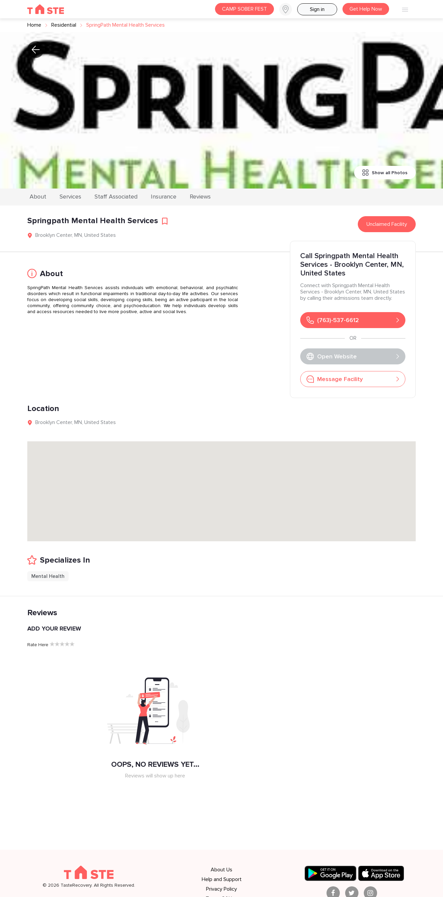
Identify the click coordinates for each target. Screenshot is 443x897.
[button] (288, 9)
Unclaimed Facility (386, 224)
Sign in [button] (317, 9)
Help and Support (222, 879)
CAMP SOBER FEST (244, 9)
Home (34, 25)
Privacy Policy (221, 889)
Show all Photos (384, 173)
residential (63, 25)
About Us (221, 869)
